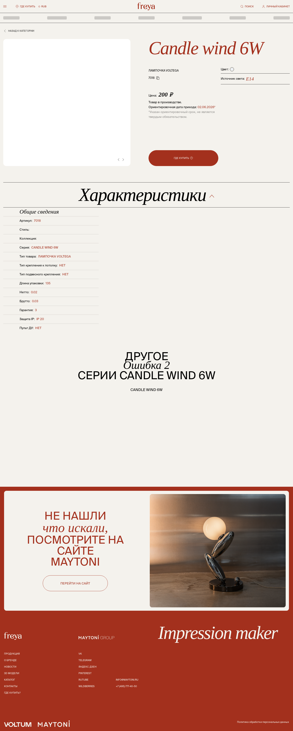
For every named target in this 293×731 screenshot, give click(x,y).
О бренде (10, 660)
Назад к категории (18, 31)
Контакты (10, 686)
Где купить (25, 6)
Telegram (85, 660)
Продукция (12, 653)
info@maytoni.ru (127, 679)
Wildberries (87, 686)
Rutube (83, 679)
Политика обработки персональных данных (263, 722)
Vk (80, 653)
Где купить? (12, 692)
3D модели (11, 673)
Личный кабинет (276, 6)
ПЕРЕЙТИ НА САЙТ (75, 583)
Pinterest (85, 673)
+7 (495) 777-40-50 (126, 686)
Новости (10, 666)
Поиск (247, 6)
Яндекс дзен (87, 666)
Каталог (9, 679)
